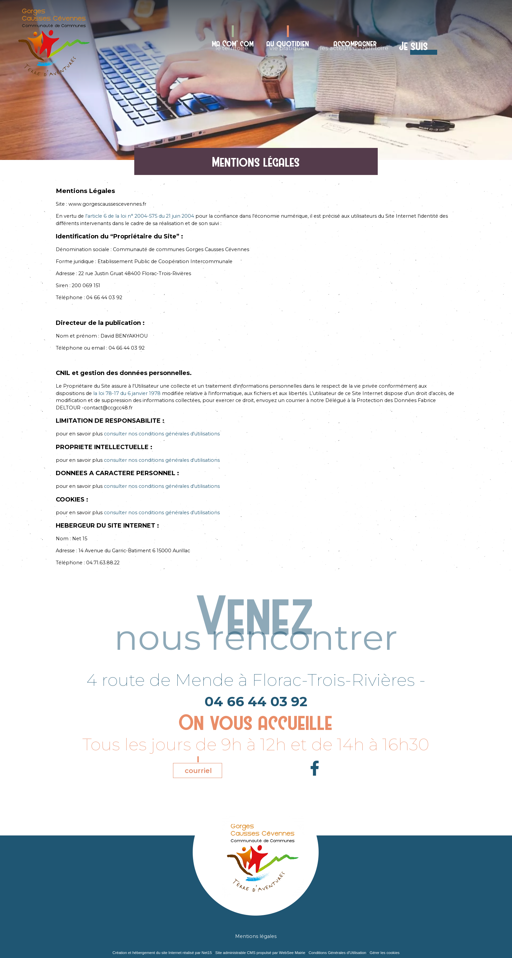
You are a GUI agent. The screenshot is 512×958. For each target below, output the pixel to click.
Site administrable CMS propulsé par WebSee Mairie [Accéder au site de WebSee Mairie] (260, 953)
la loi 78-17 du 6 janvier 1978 (127, 393)
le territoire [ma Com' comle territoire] (233, 45)
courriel (198, 771)
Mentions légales (256, 936)
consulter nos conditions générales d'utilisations (162, 434)
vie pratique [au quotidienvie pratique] (288, 45)
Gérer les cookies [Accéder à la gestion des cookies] (385, 953)
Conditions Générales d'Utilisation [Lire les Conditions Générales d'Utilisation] (337, 953)
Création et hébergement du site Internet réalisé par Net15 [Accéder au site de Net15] (162, 953)
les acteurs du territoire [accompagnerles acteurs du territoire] (354, 45)
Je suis (413, 46)
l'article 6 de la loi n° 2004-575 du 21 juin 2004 (140, 216)
